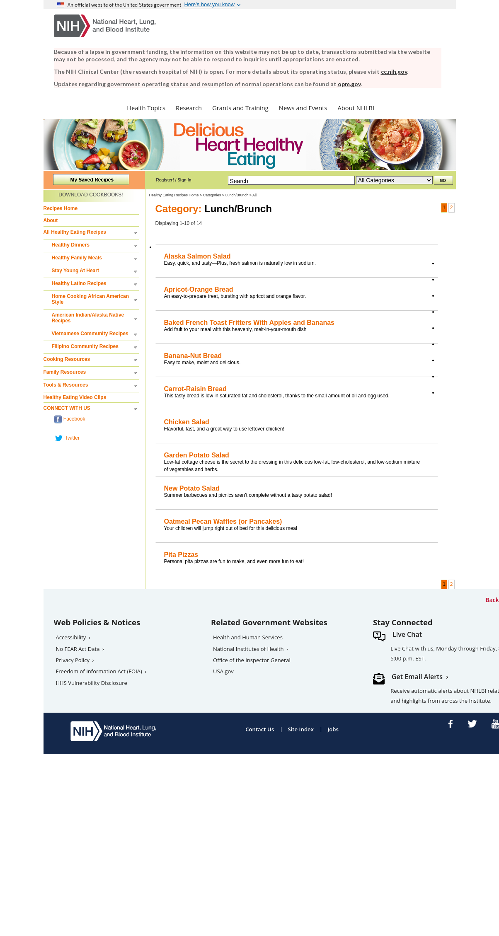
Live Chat (407, 634)
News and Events (303, 108)
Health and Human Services (248, 637)
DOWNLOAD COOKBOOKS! (90, 195)
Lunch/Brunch (237, 195)
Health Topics (146, 108)
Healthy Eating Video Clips (75, 397)
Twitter (67, 438)
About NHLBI (356, 108)
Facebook (69, 419)
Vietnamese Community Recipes (90, 333)
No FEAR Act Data (78, 649)
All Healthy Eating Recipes (75, 232)
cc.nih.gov (394, 71)
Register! (165, 180)
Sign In (184, 180)
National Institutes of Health (248, 649)
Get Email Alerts (417, 676)
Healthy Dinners (71, 245)
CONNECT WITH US (67, 408)
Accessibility (71, 637)
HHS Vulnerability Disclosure (91, 683)
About (51, 220)
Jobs (333, 729)
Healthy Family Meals (77, 258)
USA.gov (223, 671)
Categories (212, 195)
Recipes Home (61, 208)
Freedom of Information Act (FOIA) (99, 671)
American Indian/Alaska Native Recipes (88, 318)
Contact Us (259, 729)
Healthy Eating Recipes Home (174, 195)
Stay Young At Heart (75, 270)
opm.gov (349, 83)
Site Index (301, 729)
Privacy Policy (73, 660)
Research (189, 108)
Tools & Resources (66, 385)
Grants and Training (240, 108)
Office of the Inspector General (252, 660)
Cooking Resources (67, 359)
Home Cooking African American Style (90, 299)
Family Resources (65, 372)
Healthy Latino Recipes (79, 283)
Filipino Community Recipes (85, 346)
